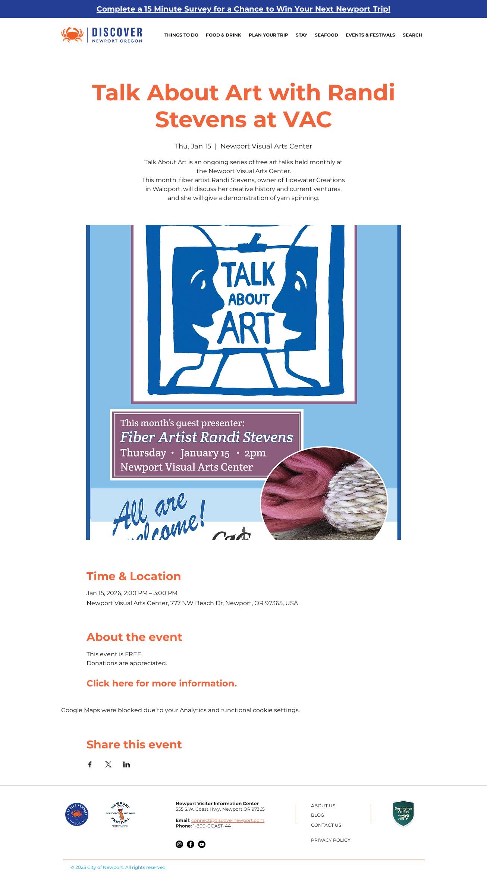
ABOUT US (323, 805)
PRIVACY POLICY (331, 840)
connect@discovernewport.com (227, 820)
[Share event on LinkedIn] (126, 764)
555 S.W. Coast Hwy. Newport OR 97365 (220, 809)
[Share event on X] (108, 764)
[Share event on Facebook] (90, 764)
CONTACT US (326, 825)
